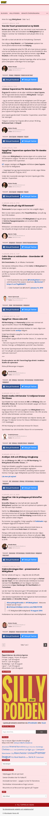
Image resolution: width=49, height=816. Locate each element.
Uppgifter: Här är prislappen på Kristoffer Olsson (22, 498)
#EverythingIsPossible (15, 603)
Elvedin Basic (12, 371)
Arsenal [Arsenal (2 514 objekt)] (13, 746)
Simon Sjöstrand (13, 297)
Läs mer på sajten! (9, 476)
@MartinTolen (17, 237)
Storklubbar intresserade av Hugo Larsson (18, 784)
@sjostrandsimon (18, 300)
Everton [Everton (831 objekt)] (12, 750)
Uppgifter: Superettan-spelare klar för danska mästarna (24, 151)
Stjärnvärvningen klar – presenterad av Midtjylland (21, 570)
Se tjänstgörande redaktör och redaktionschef (18, 809)
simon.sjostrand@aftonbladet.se (17, 298)
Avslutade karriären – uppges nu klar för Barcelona (21, 781)
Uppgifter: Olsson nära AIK (14, 319)
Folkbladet (39, 521)
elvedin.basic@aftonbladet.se (17, 373)
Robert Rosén (12, 67)
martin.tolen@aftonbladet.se (16, 235)
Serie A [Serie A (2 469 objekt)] (32, 757)
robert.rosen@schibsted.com (16, 68)
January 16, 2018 (37, 288)
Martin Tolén (12, 234)
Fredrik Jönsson (13, 434)
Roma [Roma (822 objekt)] (26, 757)
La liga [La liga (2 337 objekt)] (28, 749)
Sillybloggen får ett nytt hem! (13, 774)
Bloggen (4, 13)
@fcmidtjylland (34, 280)
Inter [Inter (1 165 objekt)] (15, 750)
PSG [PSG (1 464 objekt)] (12, 757)
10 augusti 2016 (36, 611)
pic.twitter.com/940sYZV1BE (31, 607)
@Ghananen (16, 375)
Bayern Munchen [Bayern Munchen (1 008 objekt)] (31, 747)
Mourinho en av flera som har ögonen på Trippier (21, 788)
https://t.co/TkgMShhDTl (16, 284)
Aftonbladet (32, 723)
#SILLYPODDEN (14, 13)
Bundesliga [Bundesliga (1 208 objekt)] (39, 747)
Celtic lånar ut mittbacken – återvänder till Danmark (22, 257)
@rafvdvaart (11, 607)
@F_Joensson (16, 438)
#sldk (18, 607)
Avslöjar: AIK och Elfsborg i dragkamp (20, 457)
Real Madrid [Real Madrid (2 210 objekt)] (19, 757)
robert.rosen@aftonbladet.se (16, 625)
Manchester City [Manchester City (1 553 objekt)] (8, 753)
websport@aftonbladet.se (23, 743)
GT (3, 164)
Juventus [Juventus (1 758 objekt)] (20, 749)
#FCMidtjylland (32, 603)
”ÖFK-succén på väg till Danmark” (18, 205)
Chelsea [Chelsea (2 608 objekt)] (5, 749)
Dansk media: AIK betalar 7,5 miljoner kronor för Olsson (23, 397)
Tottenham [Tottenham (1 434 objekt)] (40, 757)
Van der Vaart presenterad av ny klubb (20, 26)
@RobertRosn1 (17, 70)
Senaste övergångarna (30, 13)
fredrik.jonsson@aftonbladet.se (17, 436)
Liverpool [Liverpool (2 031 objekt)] (40, 749)
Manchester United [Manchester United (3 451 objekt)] (24, 753)
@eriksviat (38, 282)
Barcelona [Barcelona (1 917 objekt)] (21, 746)
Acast (44, 723)
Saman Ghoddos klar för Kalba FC (15, 777)
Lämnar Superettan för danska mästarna (22, 89)
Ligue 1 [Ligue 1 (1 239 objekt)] (33, 750)
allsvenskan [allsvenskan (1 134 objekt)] (5, 747)
